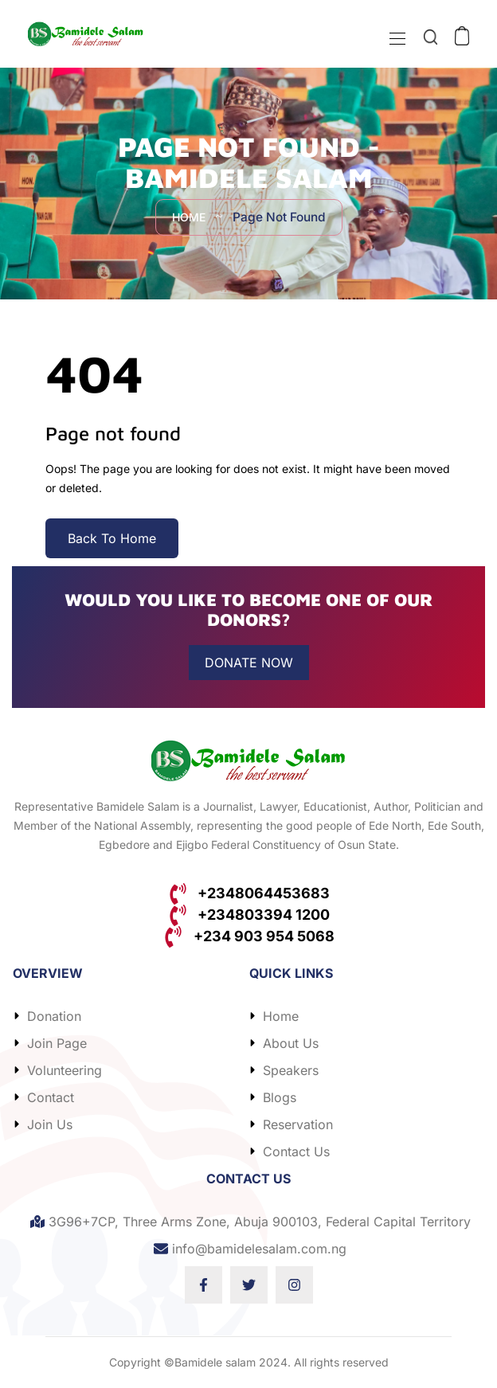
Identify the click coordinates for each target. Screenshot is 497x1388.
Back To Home (112, 538)
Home (187, 218)
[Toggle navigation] (396, 38)
